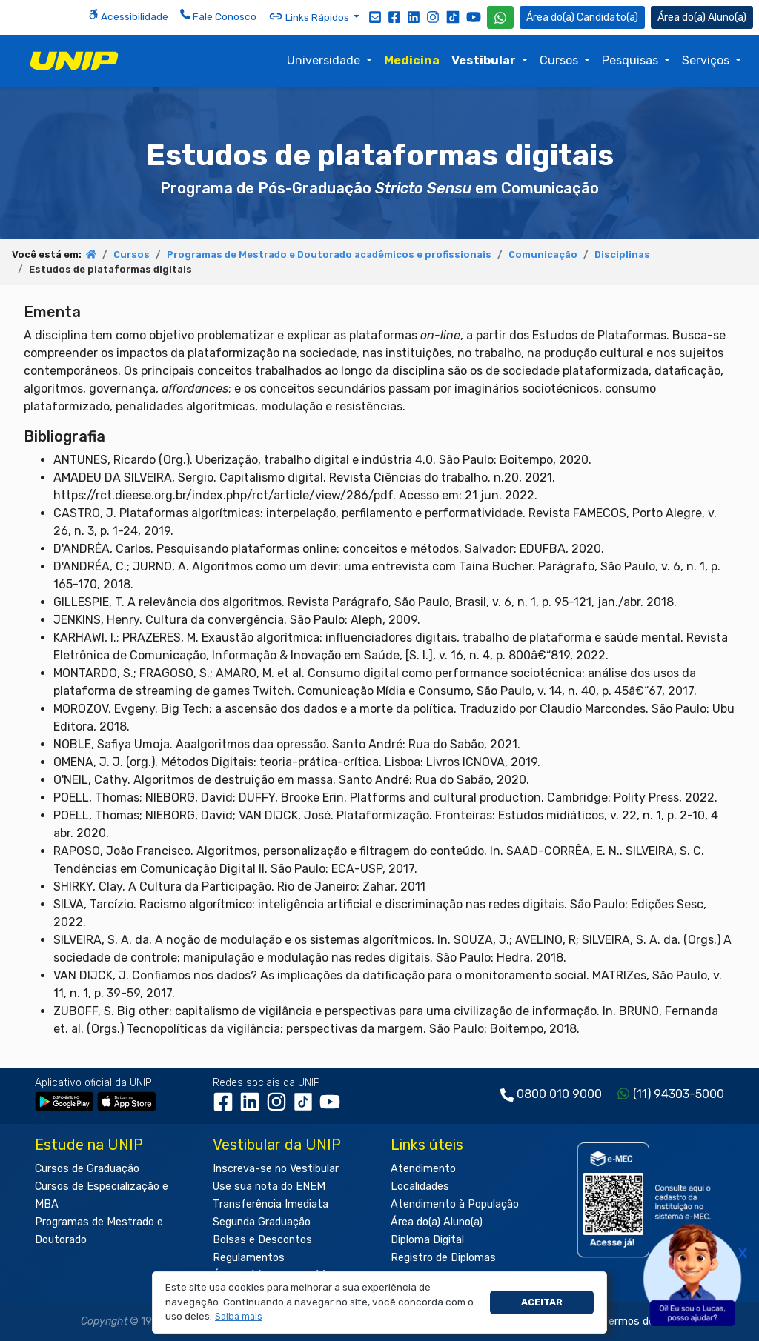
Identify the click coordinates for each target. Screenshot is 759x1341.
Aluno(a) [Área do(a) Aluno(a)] (701, 17)
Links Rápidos (309, 16)
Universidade (325, 60)
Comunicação (542, 254)
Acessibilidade (128, 15)
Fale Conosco (218, 15)
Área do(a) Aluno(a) (437, 1222)
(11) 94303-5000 (678, 1094)
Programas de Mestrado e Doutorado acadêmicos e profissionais (329, 254)
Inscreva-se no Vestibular (276, 1168)
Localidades (420, 1186)
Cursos (560, 60)
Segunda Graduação (262, 1222)
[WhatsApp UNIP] (500, 17)
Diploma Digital (427, 1240)
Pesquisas (631, 60)
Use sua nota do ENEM (269, 1186)
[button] (239, 1317)
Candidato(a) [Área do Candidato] (582, 17)
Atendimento (423, 1168)
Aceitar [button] (542, 1302)
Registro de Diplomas (443, 1257)
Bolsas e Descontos (262, 1240)
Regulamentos (249, 1257)
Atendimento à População (455, 1204)
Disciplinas (622, 254)
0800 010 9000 (559, 1094)
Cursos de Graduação (87, 1168)
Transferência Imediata (270, 1204)
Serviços (707, 60)
